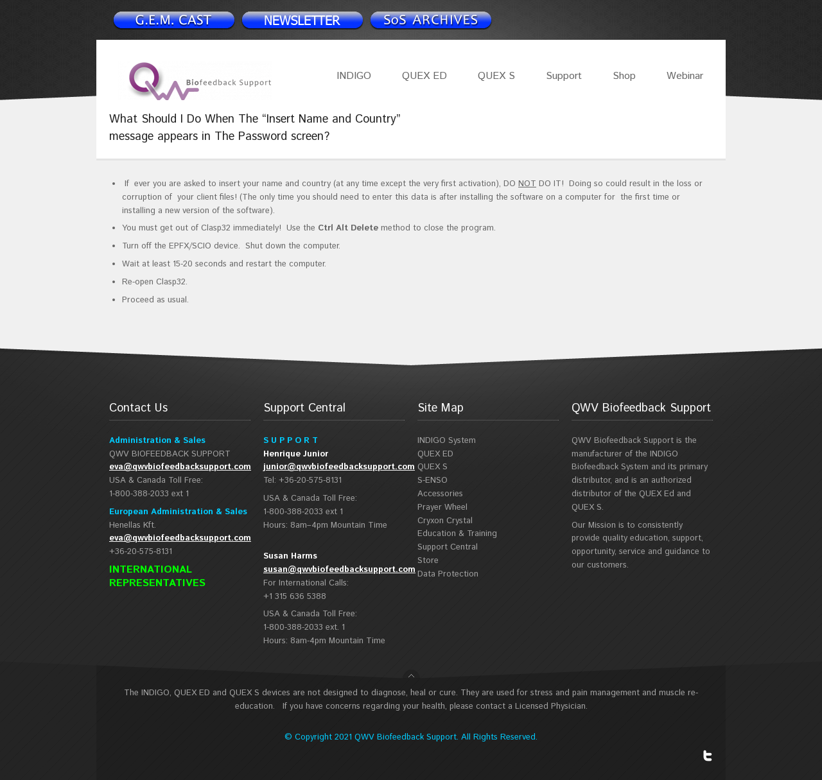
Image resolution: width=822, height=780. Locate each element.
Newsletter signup (173, 20)
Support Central (447, 547)
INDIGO (354, 76)
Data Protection (447, 574)
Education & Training (457, 534)
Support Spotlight (430, 20)
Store (428, 561)
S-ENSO (432, 480)
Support (564, 76)
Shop (624, 76)
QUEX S (496, 76)
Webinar (685, 76)
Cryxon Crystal (445, 521)
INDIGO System (446, 441)
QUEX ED (424, 76)
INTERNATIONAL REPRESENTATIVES (157, 576)
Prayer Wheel (442, 507)
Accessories (440, 494)
